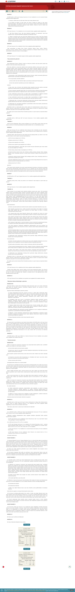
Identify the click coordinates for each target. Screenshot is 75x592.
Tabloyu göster (26, 495)
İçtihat (40, 577)
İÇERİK (40, 574)
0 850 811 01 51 (58, 575)
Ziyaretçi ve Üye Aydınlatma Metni (11, 578)
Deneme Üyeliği (25, 578)
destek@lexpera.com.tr (59, 576)
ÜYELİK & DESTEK (26, 574)
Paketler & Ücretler (26, 575)
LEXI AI (40, 575)
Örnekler (40, 579)
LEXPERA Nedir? (25, 576)
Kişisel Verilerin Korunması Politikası (12, 579)
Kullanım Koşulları (9, 577)
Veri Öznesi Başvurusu (10, 580)
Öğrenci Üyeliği (25, 579)
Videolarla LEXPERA (26, 580)
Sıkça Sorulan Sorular (26, 582)
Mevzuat (40, 576)
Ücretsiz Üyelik (25, 577)
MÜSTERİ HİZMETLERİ (59, 574)
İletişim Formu (57, 577)
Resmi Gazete (41, 580)
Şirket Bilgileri (8, 576)
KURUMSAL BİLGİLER (10, 574)
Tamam (72, 590)
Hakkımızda (8, 575)
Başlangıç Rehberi (25, 581)
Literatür (40, 578)
